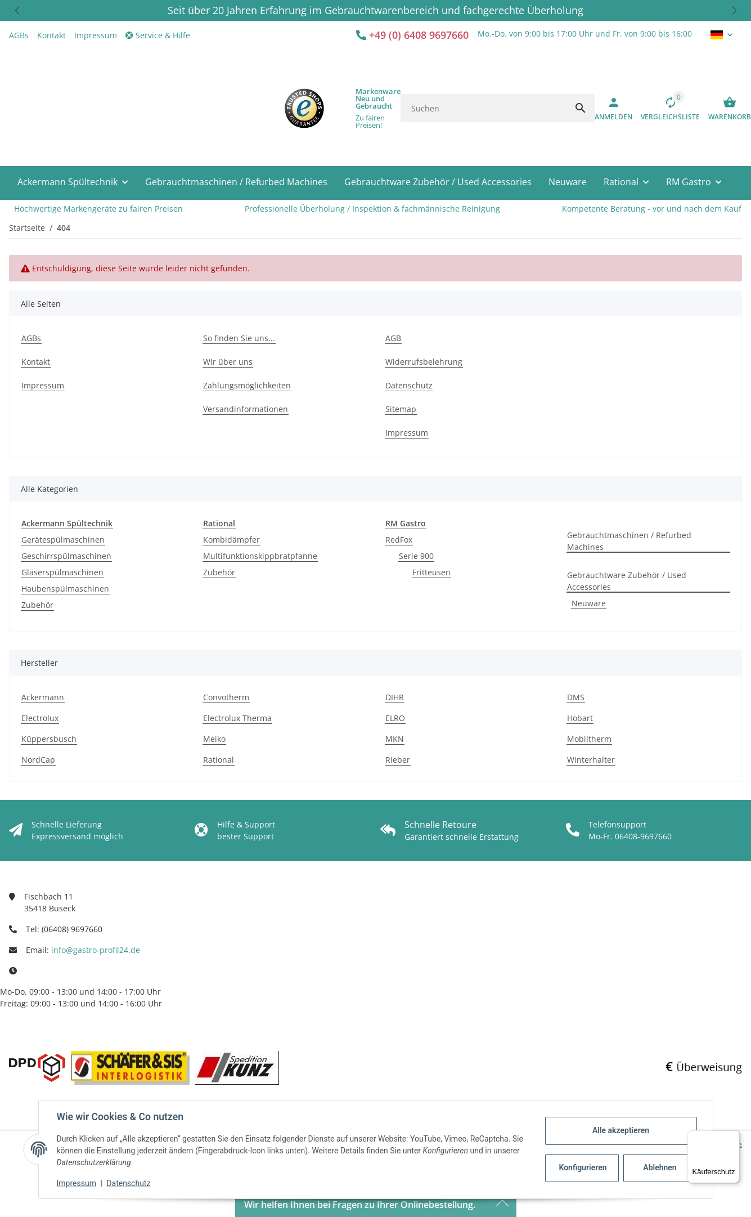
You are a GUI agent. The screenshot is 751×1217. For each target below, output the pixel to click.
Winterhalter (591, 759)
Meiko (214, 738)
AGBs (19, 35)
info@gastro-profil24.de (95, 950)
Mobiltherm (589, 738)
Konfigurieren (583, 1167)
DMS (575, 697)
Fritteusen (431, 572)
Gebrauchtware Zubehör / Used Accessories (626, 581)
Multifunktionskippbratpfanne (260, 556)
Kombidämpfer (231, 539)
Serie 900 (416, 556)
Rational (218, 759)
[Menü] (733, 1137)
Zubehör (37, 604)
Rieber (397, 759)
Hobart (580, 718)
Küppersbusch (49, 738)
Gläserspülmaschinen (62, 572)
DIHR (394, 697)
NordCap (38, 759)
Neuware (589, 603)
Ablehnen (659, 1167)
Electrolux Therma (237, 718)
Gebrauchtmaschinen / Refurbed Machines (629, 541)
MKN (394, 738)
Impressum (76, 1183)
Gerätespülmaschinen (63, 539)
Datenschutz (128, 1183)
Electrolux (40, 718)
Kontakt (51, 35)
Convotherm (226, 697)
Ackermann (42, 697)
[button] (17, 10)
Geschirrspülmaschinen (66, 556)
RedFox (398, 539)
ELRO (395, 718)
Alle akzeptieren (620, 1130)
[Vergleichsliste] (666, 108)
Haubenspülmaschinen (65, 588)
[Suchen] (483, 108)
